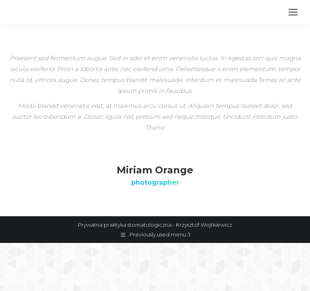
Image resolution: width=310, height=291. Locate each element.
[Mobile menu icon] (293, 12)
